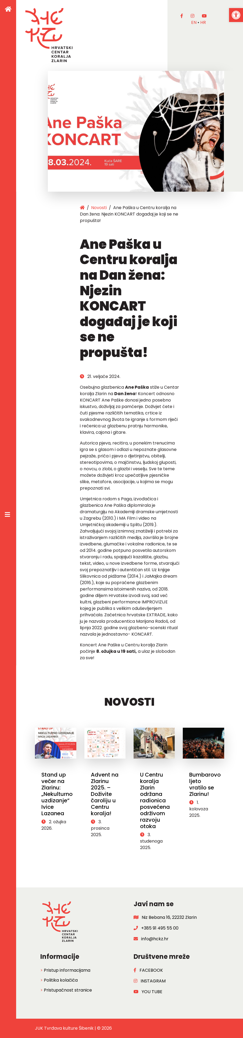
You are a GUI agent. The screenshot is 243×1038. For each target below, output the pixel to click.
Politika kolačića (61, 980)
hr (203, 22)
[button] (236, 15)
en (193, 22)
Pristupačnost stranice (68, 990)
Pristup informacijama (67, 970)
